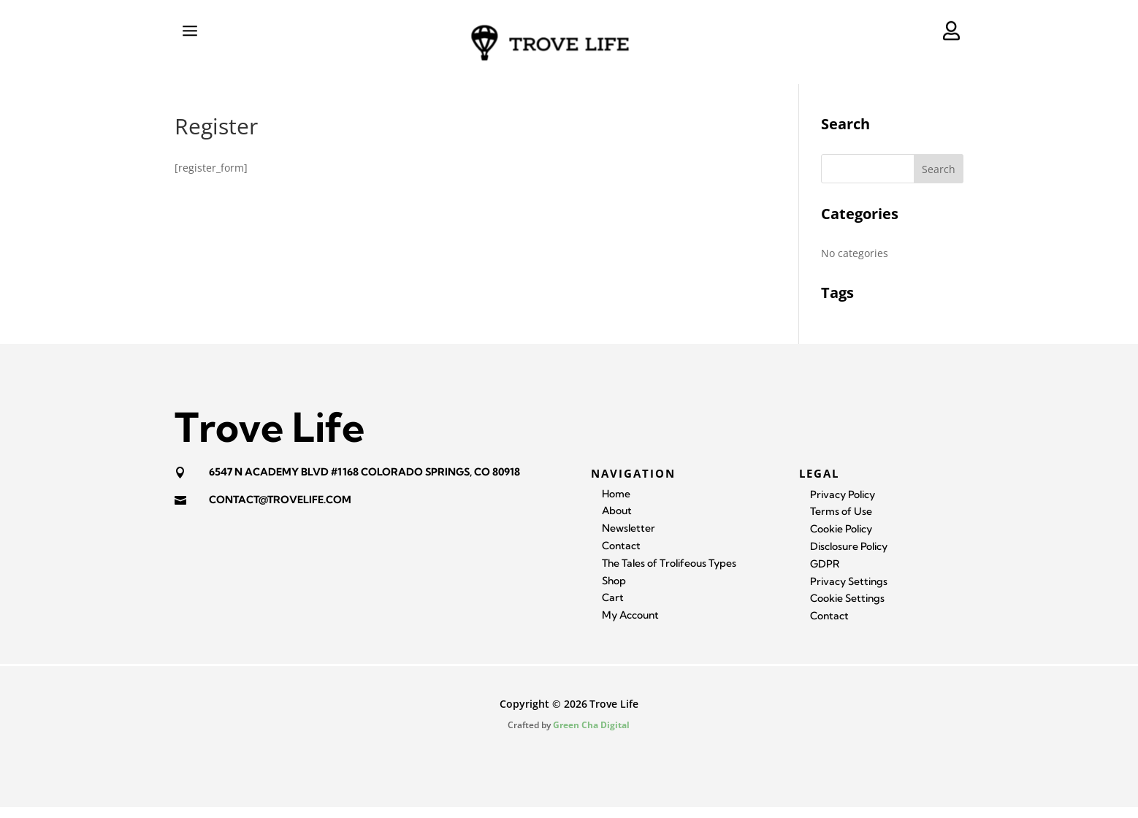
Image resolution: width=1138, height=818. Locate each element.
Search (938, 180)
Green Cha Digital (591, 736)
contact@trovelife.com (280, 510)
